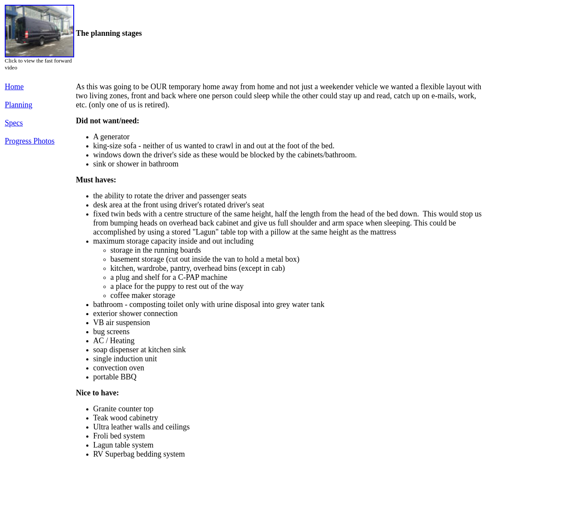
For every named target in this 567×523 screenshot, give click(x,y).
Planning (18, 104)
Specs (14, 123)
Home (14, 86)
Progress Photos (30, 141)
